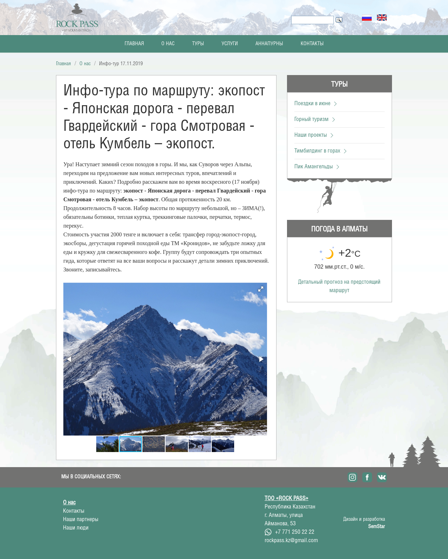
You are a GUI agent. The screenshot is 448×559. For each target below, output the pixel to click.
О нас (168, 43)
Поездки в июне (316, 103)
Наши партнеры (80, 519)
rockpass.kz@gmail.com (291, 540)
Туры (198, 43)
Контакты (312, 43)
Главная (134, 43)
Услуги (230, 43)
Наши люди (76, 528)
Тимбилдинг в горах (321, 151)
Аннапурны (269, 43)
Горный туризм (315, 119)
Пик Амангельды (317, 166)
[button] (260, 289)
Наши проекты (314, 135)
